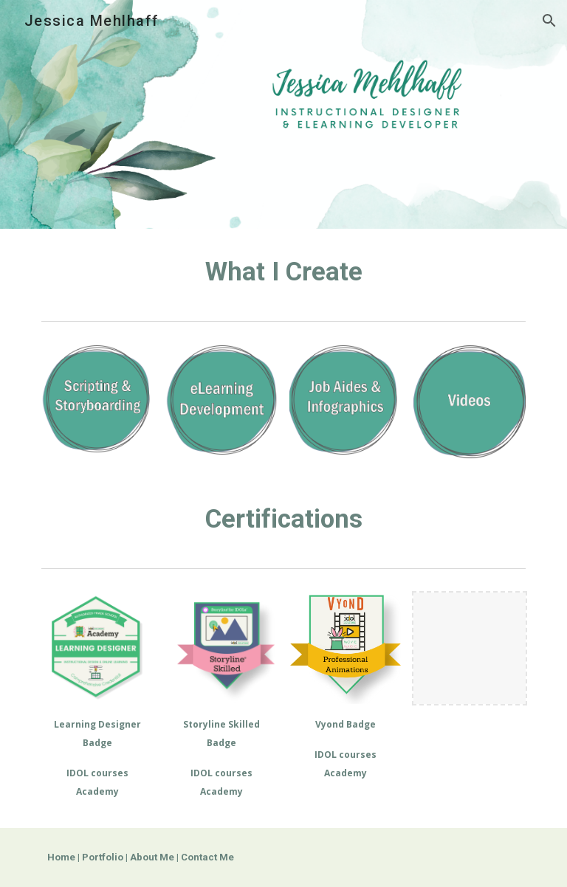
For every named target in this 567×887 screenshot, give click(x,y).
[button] (549, 20)
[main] (283, 271)
